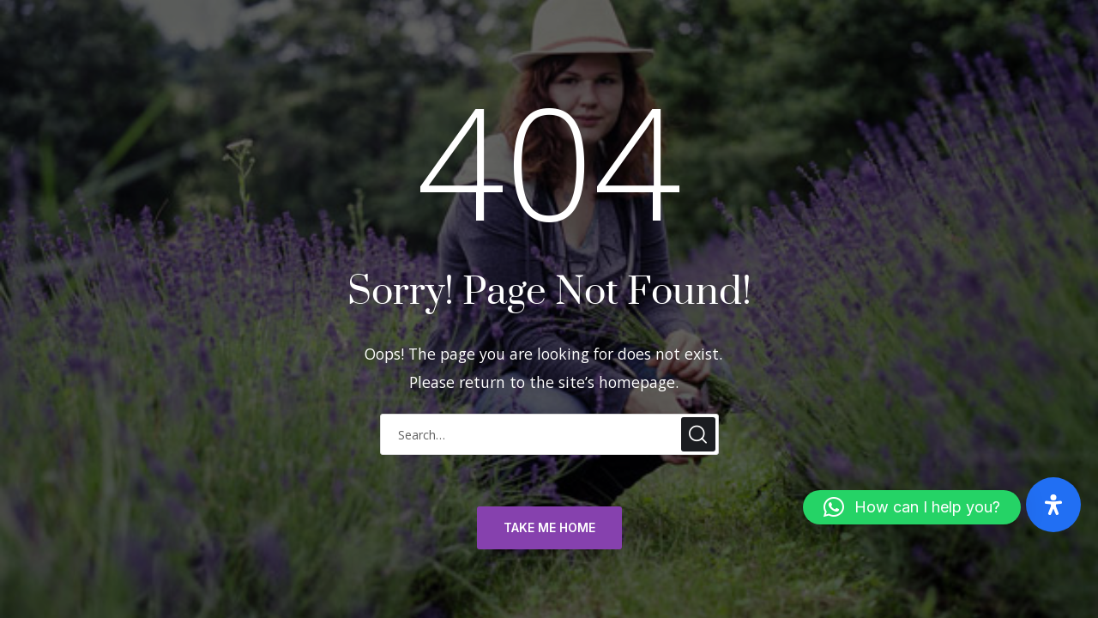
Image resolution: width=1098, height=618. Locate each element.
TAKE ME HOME (549, 528)
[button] (912, 507)
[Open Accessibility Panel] (1053, 504)
